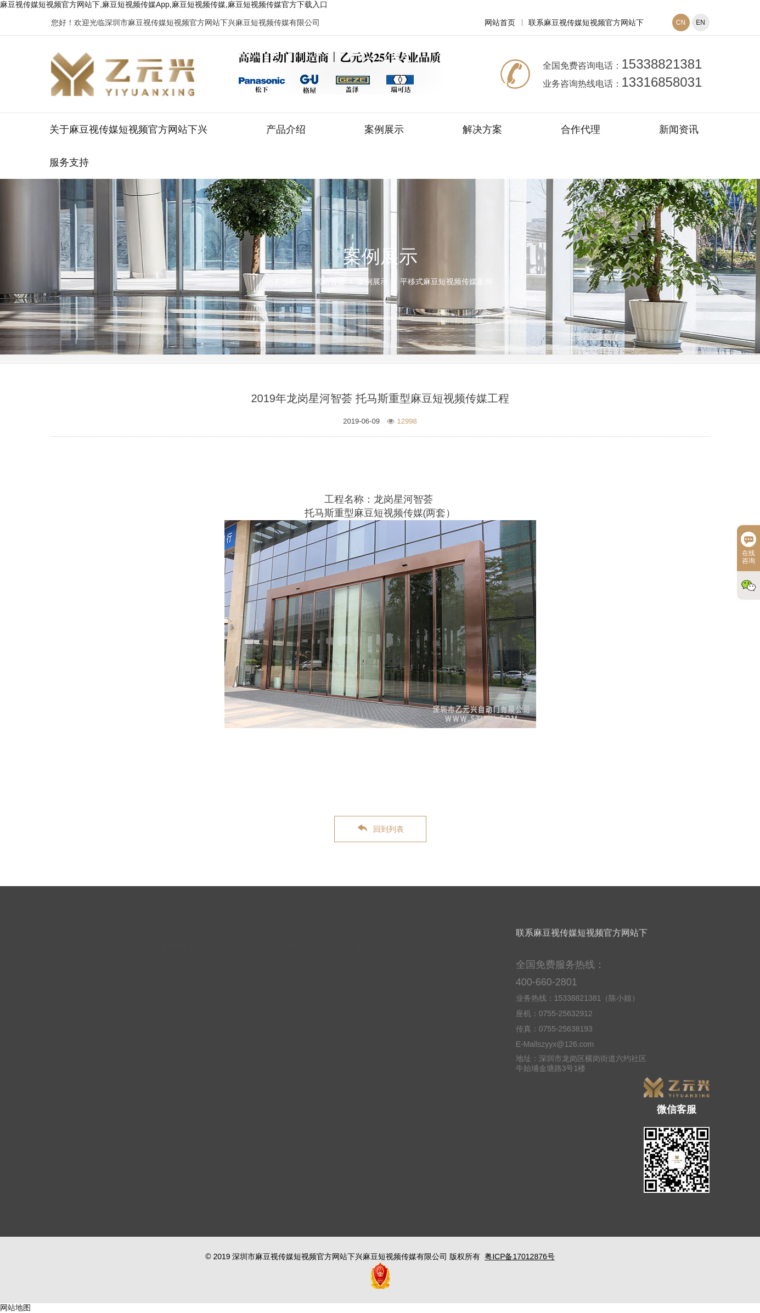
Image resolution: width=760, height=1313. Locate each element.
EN (700, 22)
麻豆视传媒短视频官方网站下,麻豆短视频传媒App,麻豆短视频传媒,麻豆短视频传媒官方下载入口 (164, 4)
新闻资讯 (679, 129)
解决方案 (482, 129)
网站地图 (15, 1307)
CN (680, 22)
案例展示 (384, 129)
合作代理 (580, 129)
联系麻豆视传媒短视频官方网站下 (586, 22)
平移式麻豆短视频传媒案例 (446, 281)
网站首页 (500, 22)
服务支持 (69, 162)
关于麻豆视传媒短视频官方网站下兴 (128, 129)
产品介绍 (286, 129)
